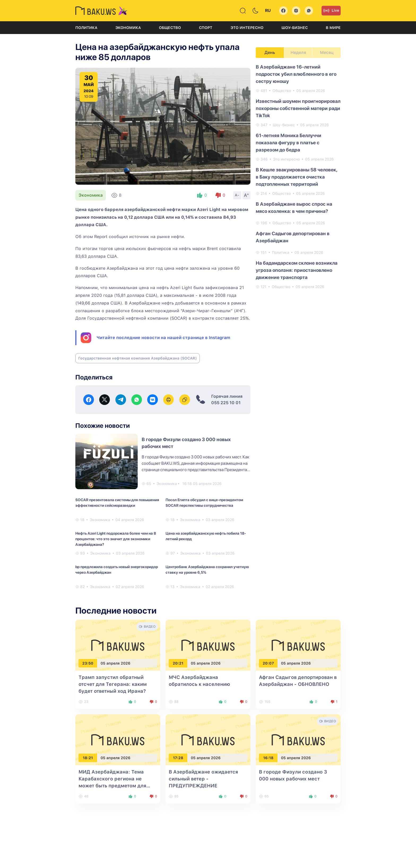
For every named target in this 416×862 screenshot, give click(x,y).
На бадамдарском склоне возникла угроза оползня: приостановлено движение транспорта (296, 270)
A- (237, 195)
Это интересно (247, 28)
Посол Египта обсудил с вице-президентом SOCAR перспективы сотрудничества (204, 503)
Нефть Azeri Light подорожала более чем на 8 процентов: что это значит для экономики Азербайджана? (115, 539)
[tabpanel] (298, 176)
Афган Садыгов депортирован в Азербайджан (293, 237)
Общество (170, 28)
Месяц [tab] (326, 52)
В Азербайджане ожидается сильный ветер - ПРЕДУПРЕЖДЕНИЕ (203, 778)
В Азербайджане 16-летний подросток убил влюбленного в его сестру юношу (296, 74)
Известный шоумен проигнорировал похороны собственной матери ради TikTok (298, 108)
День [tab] (270, 52)
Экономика (128, 28)
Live (331, 10)
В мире (333, 28)
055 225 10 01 (226, 402)
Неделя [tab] (298, 52)
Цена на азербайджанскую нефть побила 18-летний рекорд (206, 536)
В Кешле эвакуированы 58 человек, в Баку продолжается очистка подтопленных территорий (296, 177)
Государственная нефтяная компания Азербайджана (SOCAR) (137, 358)
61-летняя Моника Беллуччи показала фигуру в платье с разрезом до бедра (288, 143)
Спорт (205, 28)
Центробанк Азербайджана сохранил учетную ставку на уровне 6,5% (207, 569)
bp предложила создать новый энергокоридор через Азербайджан (116, 569)
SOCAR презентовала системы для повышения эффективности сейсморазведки (117, 503)
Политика (86, 28)
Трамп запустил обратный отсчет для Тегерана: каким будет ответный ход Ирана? (113, 684)
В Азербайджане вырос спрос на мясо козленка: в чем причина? (294, 207)
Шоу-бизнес (294, 28)
